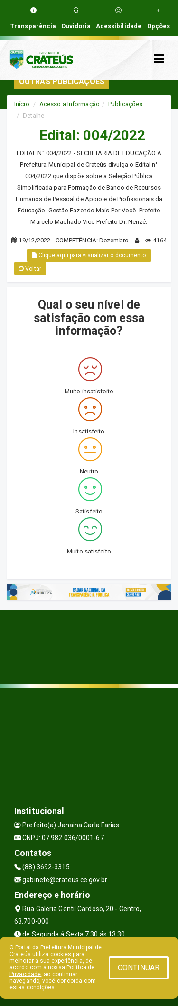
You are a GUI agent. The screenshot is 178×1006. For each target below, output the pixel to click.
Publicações (125, 104)
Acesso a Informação (69, 104)
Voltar (30, 268)
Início (21, 104)
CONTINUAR (138, 967)
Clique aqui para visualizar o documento (89, 255)
